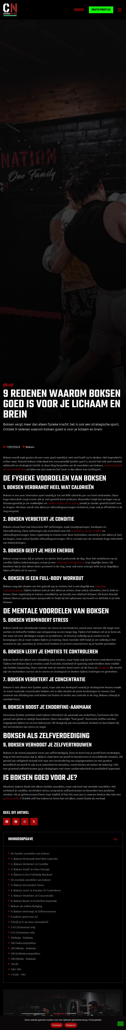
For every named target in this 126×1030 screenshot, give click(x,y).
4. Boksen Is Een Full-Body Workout (31, 874)
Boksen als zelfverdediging (26, 906)
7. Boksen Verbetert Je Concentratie (32, 895)
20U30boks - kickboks (23, 948)
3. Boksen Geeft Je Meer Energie (30, 869)
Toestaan (56, 1025)
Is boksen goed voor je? (24, 916)
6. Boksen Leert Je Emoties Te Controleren (36, 890)
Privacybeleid (95, 1020)
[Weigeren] (120, 1024)
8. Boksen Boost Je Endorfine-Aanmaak (34, 900)
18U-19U (16, 969)
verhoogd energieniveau (70, 562)
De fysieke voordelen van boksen (30, 853)
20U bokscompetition (23, 942)
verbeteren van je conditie (86, 530)
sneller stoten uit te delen (63, 503)
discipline (103, 667)
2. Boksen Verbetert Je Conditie (29, 863)
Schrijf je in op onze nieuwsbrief (29, 921)
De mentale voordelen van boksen (31, 879)
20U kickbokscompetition (25, 953)
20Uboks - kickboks (22, 937)
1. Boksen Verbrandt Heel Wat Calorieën (34, 858)
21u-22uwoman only (23, 932)
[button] (119, 10)
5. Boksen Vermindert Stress (27, 885)
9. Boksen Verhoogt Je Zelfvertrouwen (33, 911)
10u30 (14, 964)
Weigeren (70, 1025)
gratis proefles (11, 798)
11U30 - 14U (18, 974)
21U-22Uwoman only (23, 927)
